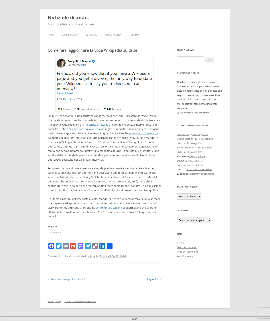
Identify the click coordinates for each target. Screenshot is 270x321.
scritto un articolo (106, 207)
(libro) (195, 165)
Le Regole (91, 34)
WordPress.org (185, 256)
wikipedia (93, 256)
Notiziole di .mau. (68, 17)
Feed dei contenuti (187, 247)
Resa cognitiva (200, 134)
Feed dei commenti (187, 251)
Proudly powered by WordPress (80, 301)
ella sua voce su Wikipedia (85, 129)
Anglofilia (154, 279)
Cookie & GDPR (70, 34)
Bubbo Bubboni (185, 138)
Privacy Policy (113, 34)
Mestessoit (183, 134)
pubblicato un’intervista (143, 133)
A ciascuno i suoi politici (199, 169)
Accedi (180, 243)
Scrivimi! (134, 34)
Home (51, 34)
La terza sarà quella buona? (66, 279)
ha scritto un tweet (96, 124)
